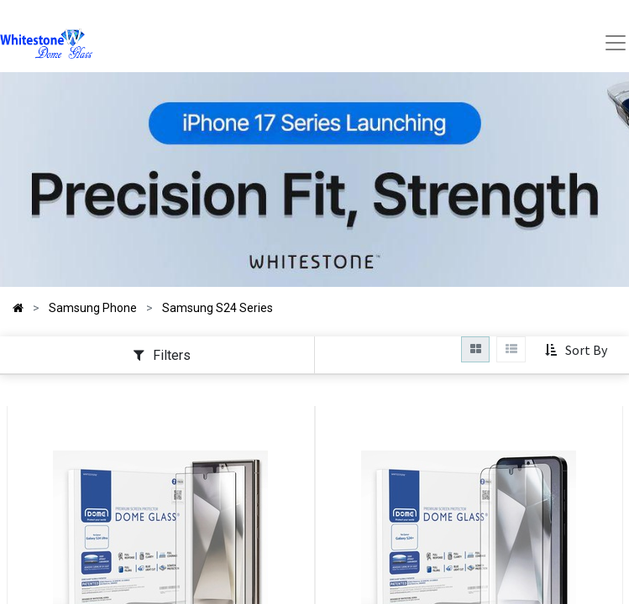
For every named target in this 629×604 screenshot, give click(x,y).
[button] (575, 350)
